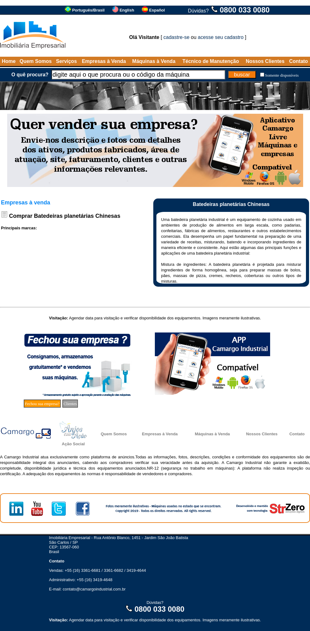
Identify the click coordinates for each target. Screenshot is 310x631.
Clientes (70, 403)
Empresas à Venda (104, 61)
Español (157, 10)
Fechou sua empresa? (42, 403)
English (127, 10)
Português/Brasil (88, 10)
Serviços (66, 61)
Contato (298, 61)
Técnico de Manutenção (211, 61)
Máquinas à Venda (153, 61)
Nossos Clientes (265, 61)
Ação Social (73, 444)
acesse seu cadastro (221, 37)
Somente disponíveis (282, 75)
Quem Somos (36, 61)
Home (9, 61)
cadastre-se (177, 37)
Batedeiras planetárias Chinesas (77, 216)
